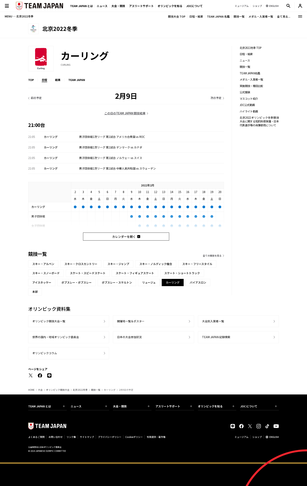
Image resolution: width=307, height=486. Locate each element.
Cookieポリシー (134, 436)
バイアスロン (198, 282)
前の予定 (36, 98)
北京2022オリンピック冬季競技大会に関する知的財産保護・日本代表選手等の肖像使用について (259, 121)
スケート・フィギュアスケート (135, 273)
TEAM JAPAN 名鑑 (218, 16)
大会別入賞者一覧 (213, 321)
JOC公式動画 (247, 105)
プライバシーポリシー (109, 436)
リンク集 (71, 436)
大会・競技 (131, 406)
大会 (40, 389)
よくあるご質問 (36, 436)
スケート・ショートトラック (182, 273)
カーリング (110, 389)
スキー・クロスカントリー (80, 264)
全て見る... (283, 16)
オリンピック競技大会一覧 (48, 321)
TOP (31, 80)
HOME (31, 389)
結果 (57, 80)
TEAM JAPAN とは (46, 406)
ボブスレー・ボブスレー (76, 282)
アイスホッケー (41, 282)
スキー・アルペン (43, 264)
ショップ (257, 436)
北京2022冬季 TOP (251, 48)
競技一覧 (239, 16)
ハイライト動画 (249, 111)
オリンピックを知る (170, 6)
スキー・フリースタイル (197, 264)
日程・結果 (196, 16)
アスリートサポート (141, 6)
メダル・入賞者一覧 (260, 16)
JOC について (258, 406)
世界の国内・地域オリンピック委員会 (55, 337)
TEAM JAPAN (76, 80)
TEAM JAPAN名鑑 (250, 73)
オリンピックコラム (44, 353)
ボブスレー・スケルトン (117, 282)
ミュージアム (241, 436)
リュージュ (149, 282)
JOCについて (194, 6)
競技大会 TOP (176, 16)
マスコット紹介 (249, 99)
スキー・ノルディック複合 (155, 264)
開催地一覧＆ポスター (130, 321)
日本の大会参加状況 (129, 337)
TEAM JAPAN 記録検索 (216, 337)
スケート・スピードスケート (88, 273)
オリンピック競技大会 (58, 389)
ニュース (102, 6)
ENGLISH (274, 436)
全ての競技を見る (212, 255)
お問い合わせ (56, 436)
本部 (35, 292)
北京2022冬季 (80, 389)
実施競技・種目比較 (251, 86)
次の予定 (215, 98)
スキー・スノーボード (46, 273)
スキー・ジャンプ (118, 264)
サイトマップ (87, 436)
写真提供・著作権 (156, 436)
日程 (44, 80)
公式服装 (245, 92)
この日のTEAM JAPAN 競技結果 (124, 113)
